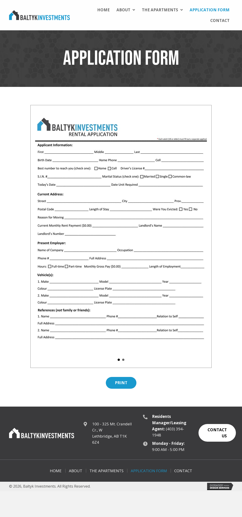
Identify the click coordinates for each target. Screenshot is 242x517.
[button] (121, 382)
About (75, 471)
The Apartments (106, 471)
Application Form (149, 471)
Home (56, 471)
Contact (183, 471)
